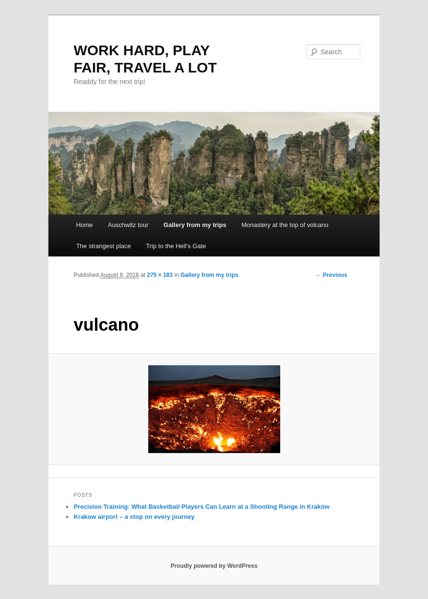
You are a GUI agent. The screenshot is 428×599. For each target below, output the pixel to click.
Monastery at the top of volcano (284, 224)
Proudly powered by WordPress (213, 566)
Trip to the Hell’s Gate (176, 246)
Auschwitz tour (128, 224)
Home (84, 224)
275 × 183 (160, 275)
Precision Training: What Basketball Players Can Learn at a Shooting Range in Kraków (201, 506)
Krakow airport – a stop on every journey (133, 516)
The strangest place (103, 246)
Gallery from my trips (195, 224)
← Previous (331, 275)
